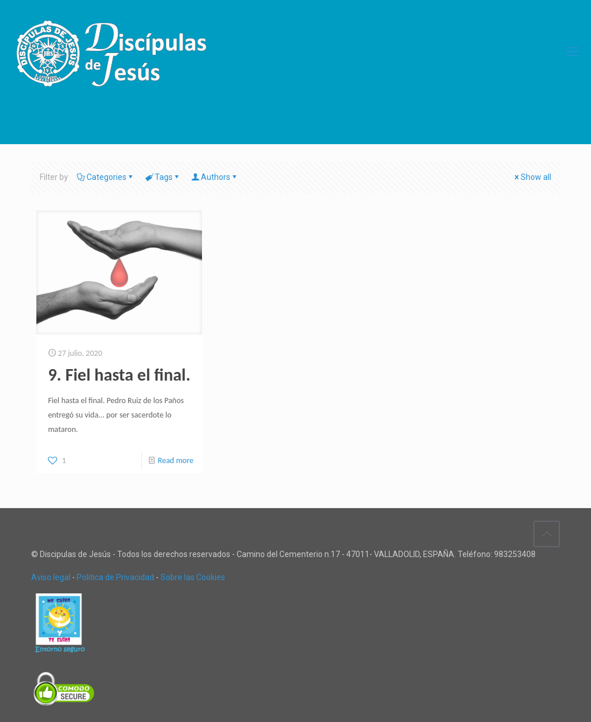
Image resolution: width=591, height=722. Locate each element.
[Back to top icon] (546, 534)
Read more (175, 460)
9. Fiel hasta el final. (119, 374)
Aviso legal (50, 577)
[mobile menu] (572, 52)
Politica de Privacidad (115, 577)
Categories (105, 177)
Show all (532, 177)
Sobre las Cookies (192, 577)
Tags (163, 177)
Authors (214, 177)
